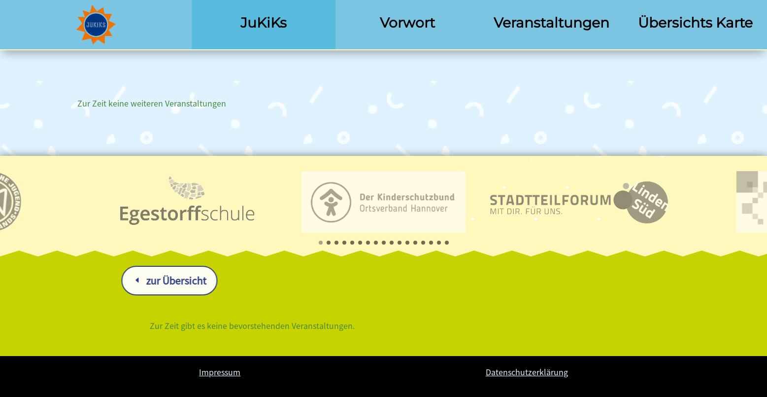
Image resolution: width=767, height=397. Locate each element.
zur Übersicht (273, 280)
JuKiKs (263, 22)
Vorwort (407, 22)
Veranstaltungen (551, 22)
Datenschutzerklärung (527, 372)
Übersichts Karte (695, 22)
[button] (321, 243)
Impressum (219, 372)
